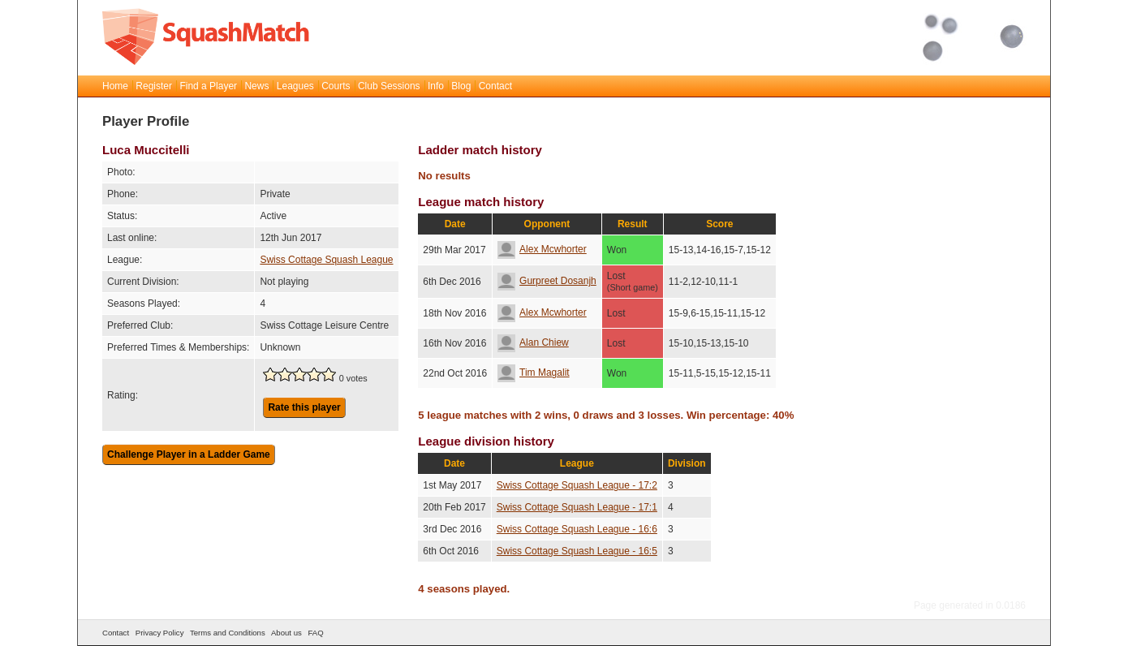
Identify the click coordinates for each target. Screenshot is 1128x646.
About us (286, 632)
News (256, 86)
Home (115, 86)
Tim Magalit (533, 372)
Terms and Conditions (227, 632)
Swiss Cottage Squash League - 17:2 (577, 485)
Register (154, 86)
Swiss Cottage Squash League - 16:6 (577, 529)
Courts (335, 86)
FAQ (315, 632)
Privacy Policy (160, 632)
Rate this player (304, 407)
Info (436, 86)
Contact (495, 86)
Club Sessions (389, 86)
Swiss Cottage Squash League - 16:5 (577, 551)
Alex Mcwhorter (542, 249)
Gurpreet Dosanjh (546, 280)
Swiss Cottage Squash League (326, 259)
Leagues (295, 86)
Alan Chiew (533, 342)
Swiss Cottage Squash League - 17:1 (577, 507)
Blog (461, 86)
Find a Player (208, 86)
